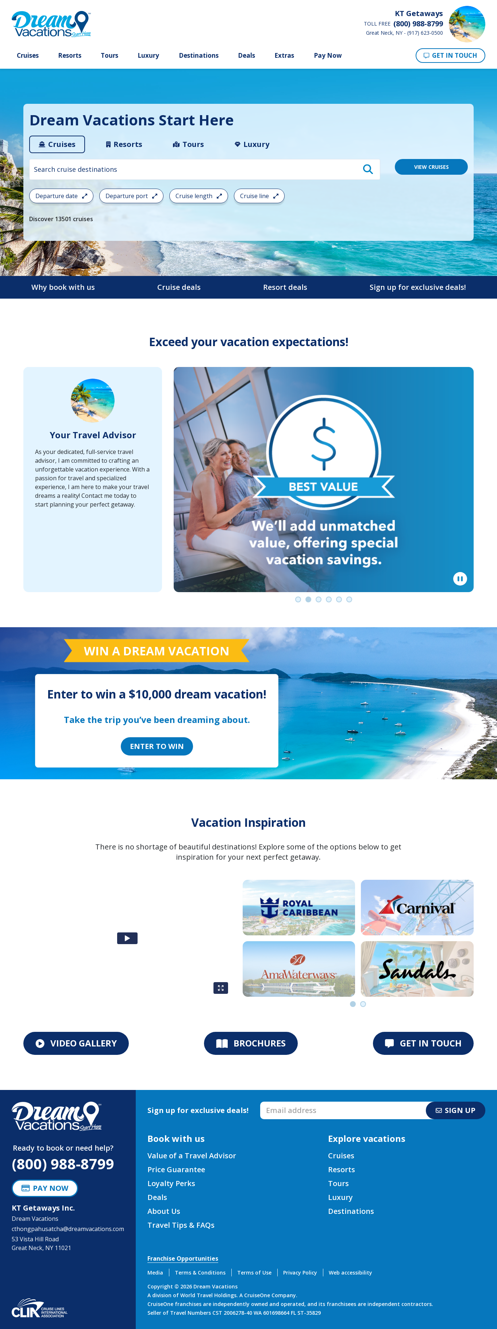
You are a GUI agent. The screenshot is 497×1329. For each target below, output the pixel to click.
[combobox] (204, 169)
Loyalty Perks (171, 1183)
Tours (109, 55)
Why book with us (63, 287)
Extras (284, 55)
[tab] (57, 144)
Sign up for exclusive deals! (418, 287)
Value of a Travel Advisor (191, 1155)
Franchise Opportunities (182, 1258)
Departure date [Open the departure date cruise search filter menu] (61, 196)
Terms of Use (254, 1272)
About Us (163, 1211)
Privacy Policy (300, 1272)
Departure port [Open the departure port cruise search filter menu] (131, 196)
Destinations (199, 55)
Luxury (148, 55)
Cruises (28, 55)
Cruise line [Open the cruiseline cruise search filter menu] (259, 196)
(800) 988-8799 (63, 1164)
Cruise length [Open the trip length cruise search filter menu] (199, 196)
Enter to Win (157, 746)
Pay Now (328, 55)
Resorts (69, 55)
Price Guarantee (176, 1169)
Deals (246, 55)
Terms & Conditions (200, 1272)
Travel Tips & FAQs (181, 1225)
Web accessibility (350, 1272)
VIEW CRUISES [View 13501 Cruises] (431, 166)
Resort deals (285, 287)
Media (155, 1272)
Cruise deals (179, 287)
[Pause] (460, 579)
